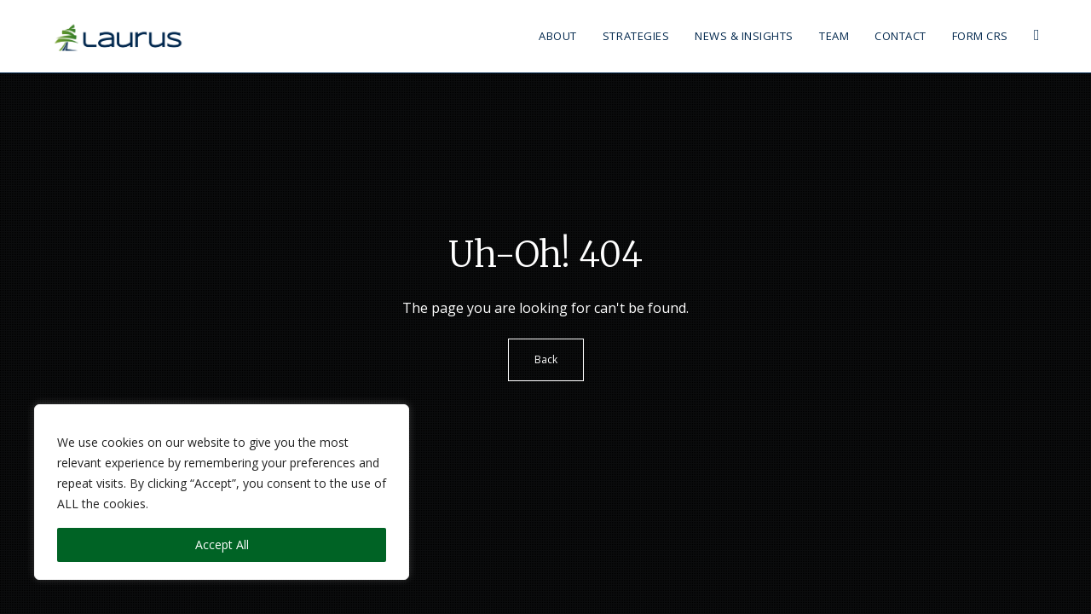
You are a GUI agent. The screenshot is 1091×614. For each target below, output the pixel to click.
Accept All (222, 544)
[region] (221, 492)
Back (545, 359)
